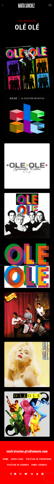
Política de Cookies (18, 464)
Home (5, 458)
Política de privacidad (38, 458)
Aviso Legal (17, 458)
